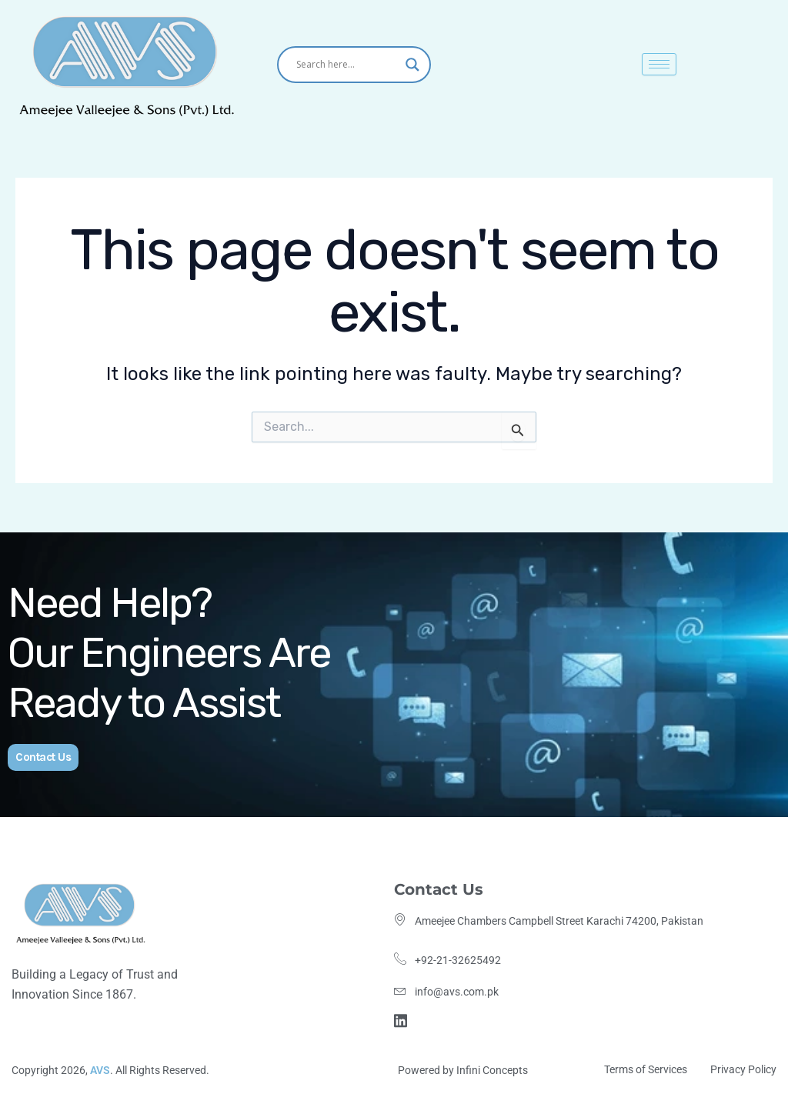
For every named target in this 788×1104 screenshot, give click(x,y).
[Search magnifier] (412, 64)
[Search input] (347, 64)
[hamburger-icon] (659, 64)
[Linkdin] (403, 1019)
